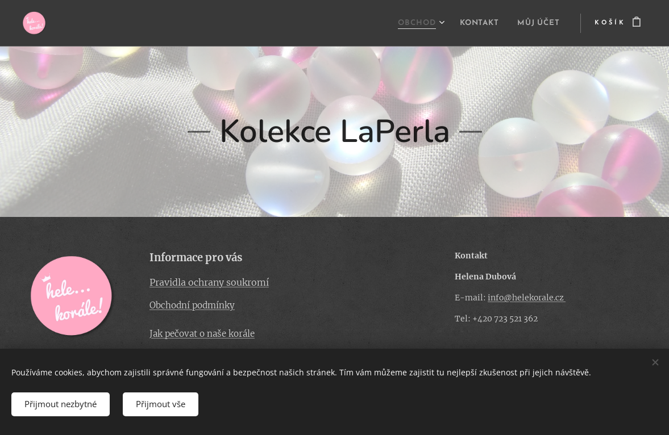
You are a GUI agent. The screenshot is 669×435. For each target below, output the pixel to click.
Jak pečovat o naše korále (202, 333)
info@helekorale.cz (527, 297)
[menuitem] (407, 23)
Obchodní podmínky (192, 305)
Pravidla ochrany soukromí (209, 282)
